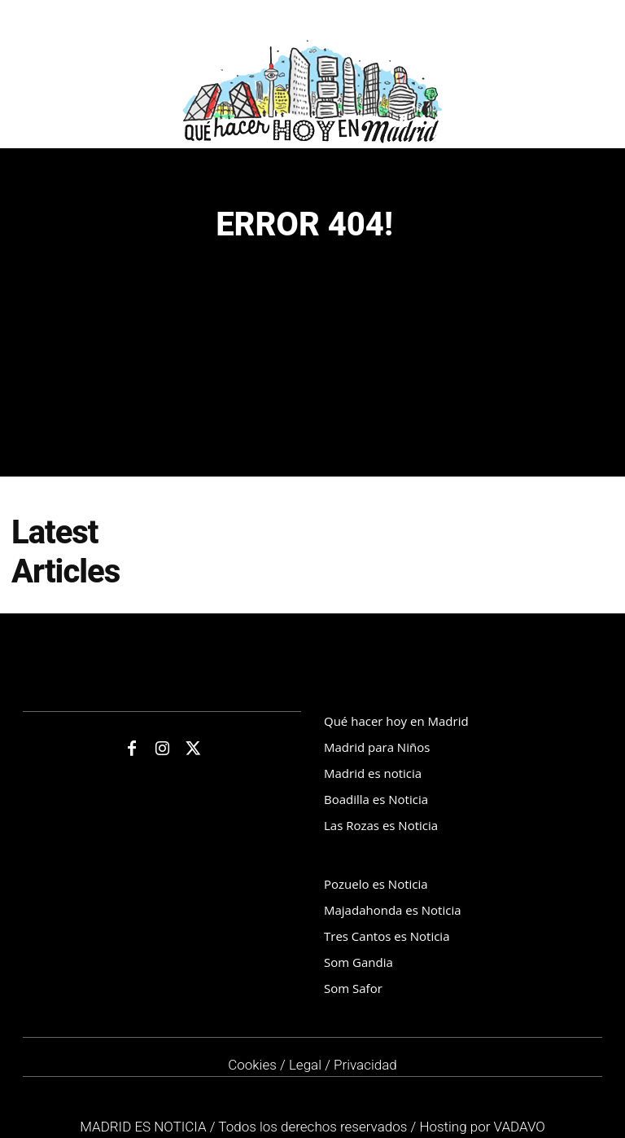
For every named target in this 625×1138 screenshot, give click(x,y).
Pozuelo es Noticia (376, 884)
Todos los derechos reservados (314, 1126)
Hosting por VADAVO (481, 1126)
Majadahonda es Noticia (392, 910)
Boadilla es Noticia (376, 799)
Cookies (252, 1065)
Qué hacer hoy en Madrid (396, 721)
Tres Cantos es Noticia (386, 936)
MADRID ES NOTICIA (145, 1126)
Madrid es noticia (373, 773)
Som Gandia (358, 962)
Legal (305, 1065)
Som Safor (353, 988)
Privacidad (365, 1065)
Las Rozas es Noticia (381, 825)
